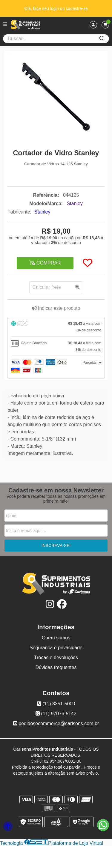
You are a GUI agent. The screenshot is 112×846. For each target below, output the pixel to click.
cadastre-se (77, 8)
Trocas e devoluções (56, 657)
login (55, 8)
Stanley (42, 211)
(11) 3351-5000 (56, 703)
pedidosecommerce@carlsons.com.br (56, 723)
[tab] (56, 326)
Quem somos (56, 637)
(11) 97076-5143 (56, 713)
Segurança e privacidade (56, 647)
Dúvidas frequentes (56, 667)
